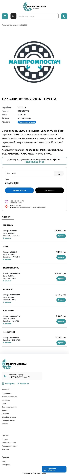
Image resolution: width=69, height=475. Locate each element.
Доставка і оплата (9, 443)
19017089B (8, 225)
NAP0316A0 (8, 311)
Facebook (23, 384)
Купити (61, 236)
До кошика (50, 190)
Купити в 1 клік (19, 190)
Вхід (3, 461)
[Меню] (5, 16)
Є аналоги (7, 238)
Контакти (5, 449)
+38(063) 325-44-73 (34, 162)
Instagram (8, 383)
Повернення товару (9, 446)
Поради (5, 439)
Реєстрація (6, 465)
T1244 (5, 247)
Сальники (13, 25)
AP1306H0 (7, 289)
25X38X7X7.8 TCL (11, 268)
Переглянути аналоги (27, 122)
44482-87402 (9, 332)
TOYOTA (22, 107)
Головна (5, 25)
